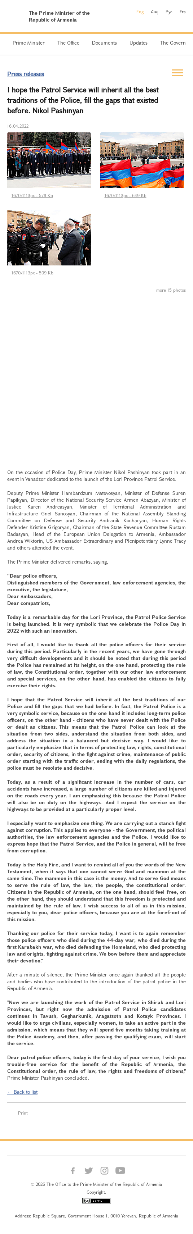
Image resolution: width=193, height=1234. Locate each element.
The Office (68, 42)
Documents (104, 42)
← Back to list (22, 1091)
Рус (169, 11)
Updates (139, 42)
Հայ (154, 11)
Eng (140, 11)
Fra (183, 11)
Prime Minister (29, 42)
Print (23, 1113)
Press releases (25, 74)
